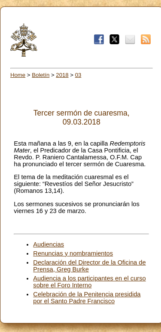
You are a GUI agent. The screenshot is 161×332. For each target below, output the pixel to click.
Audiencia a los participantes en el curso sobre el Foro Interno (89, 282)
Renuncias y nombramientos (73, 253)
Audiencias (48, 244)
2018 (62, 75)
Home (17, 75)
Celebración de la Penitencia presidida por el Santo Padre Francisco (86, 298)
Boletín (40, 75)
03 (78, 75)
